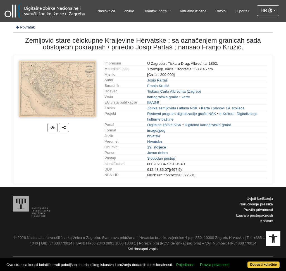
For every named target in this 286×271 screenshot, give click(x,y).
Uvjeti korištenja (260, 198)
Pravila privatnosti (258, 210)
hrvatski (153, 136)
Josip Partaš (157, 80)
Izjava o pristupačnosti (254, 215)
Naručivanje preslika (256, 204)
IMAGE (153, 102)
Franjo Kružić (158, 86)
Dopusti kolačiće (263, 265)
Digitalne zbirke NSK (164, 125)
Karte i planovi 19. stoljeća (223, 108)
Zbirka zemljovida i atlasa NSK (172, 108)
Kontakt (266, 221)
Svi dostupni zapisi (143, 249)
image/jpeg (156, 130)
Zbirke (129, 11)
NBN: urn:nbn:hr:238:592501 (171, 175)
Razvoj (221, 11)
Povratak (25, 27)
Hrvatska (154, 142)
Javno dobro (157, 153)
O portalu (242, 11)
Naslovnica (106, 11)
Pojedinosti (185, 265)
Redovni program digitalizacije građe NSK (181, 114)
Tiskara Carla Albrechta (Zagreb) (174, 91)
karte (186, 97)
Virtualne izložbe (193, 11)
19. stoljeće (156, 147)
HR (266, 10)
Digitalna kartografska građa (208, 125)
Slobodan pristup (161, 158)
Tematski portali (155, 11)
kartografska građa (162, 97)
